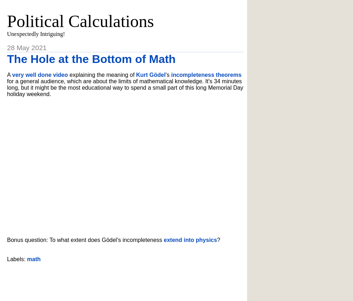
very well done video (40, 75)
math (34, 259)
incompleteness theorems (206, 75)
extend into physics (190, 240)
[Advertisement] (125, 279)
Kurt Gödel (151, 75)
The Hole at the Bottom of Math (91, 59)
